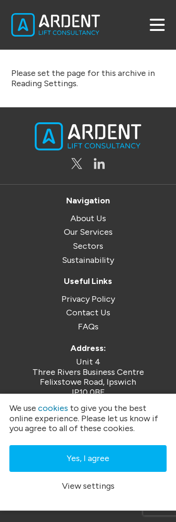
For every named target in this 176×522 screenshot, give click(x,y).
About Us (88, 219)
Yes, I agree (88, 458)
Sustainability (88, 260)
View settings (88, 486)
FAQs (88, 327)
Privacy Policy (88, 299)
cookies (53, 408)
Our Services (88, 232)
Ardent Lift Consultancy (55, 25)
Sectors (88, 246)
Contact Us (88, 313)
